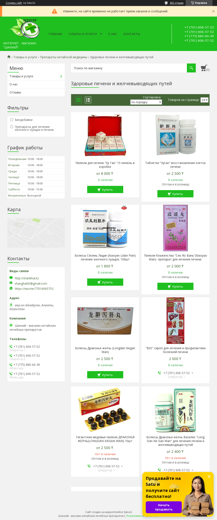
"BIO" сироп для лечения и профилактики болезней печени (176, 350)
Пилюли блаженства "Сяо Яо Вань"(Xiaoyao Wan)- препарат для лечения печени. (175, 257)
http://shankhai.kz (27, 278)
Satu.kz (128, 512)
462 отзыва (176, 3)
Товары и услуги (82, 34)
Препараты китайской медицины (63, 57)
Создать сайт (14, 2)
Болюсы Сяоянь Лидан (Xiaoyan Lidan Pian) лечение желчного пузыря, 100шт (105, 257)
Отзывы (15, 92)
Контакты (131, 34)
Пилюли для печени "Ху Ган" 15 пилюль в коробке (105, 165)
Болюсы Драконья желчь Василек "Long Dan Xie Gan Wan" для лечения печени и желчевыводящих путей (175, 441)
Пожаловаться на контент (142, 516)
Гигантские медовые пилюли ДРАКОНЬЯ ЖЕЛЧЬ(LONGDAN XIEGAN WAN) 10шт (105, 439)
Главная (55, 34)
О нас (112, 34)
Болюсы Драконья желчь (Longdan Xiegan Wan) (105, 350)
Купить (107, 189)
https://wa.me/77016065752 (34, 289)
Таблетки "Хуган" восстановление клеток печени (175, 165)
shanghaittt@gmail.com (31, 283)
